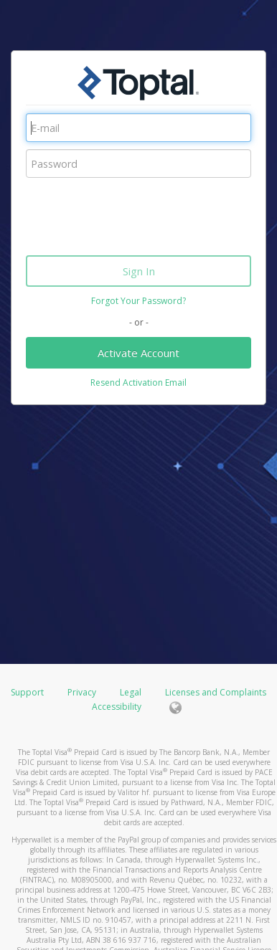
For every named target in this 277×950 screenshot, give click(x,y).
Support (27, 692)
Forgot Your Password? (138, 301)
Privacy (81, 692)
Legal (130, 692)
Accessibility (116, 706)
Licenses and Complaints (215, 692)
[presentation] (135, 213)
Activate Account (138, 353)
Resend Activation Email (138, 382)
